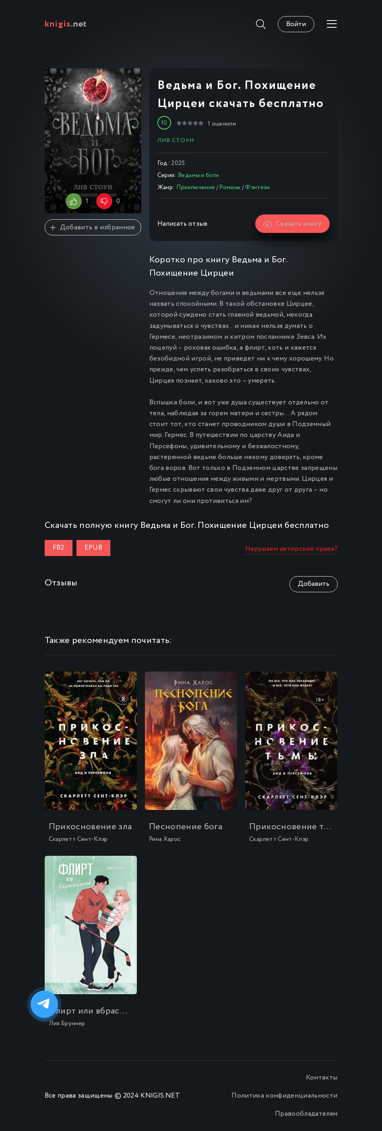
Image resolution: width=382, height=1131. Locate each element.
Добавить (313, 584)
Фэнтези (257, 187)
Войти (296, 24)
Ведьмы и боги (198, 175)
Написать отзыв (182, 224)
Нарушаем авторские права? (291, 549)
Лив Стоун (175, 140)
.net (66, 24)
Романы (229, 187)
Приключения (195, 187)
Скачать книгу (292, 224)
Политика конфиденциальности (284, 1096)
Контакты (322, 1078)
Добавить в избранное (92, 227)
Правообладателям (306, 1114)
